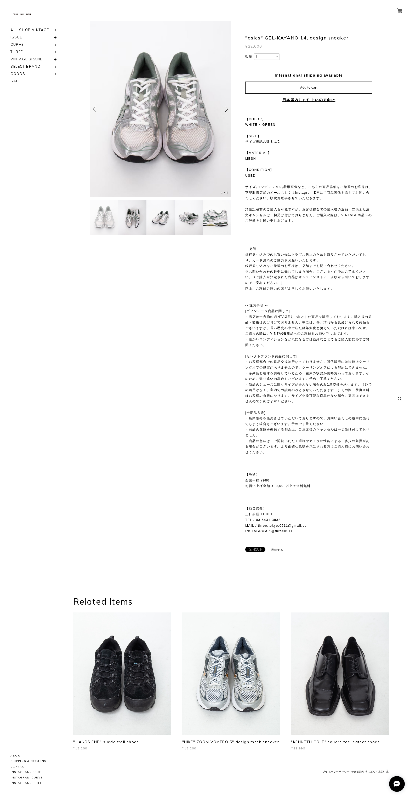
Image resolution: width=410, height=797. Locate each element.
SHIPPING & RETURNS (28, 761)
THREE (16, 52)
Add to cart (308, 87)
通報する (277, 549)
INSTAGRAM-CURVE (26, 777)
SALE (15, 81)
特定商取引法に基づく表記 (367, 771)
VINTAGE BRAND (26, 59)
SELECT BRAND (25, 66)
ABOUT (16, 755)
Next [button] (226, 109)
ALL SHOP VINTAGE (29, 30)
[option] (160, 109)
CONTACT (18, 766)
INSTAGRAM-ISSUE (25, 772)
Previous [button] (95, 109)
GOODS (17, 74)
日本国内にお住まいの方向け (308, 100)
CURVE (17, 44)
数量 (248, 57)
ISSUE (16, 37)
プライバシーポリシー (336, 771)
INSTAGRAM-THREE (26, 783)
